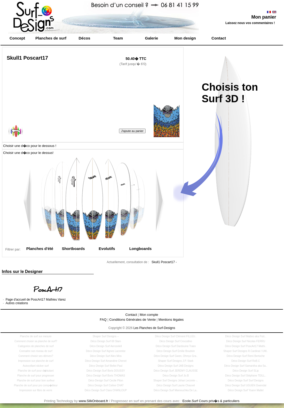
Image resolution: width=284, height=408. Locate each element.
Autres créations (17, 303)
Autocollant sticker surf (36, 365)
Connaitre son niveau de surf (35, 351)
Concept (17, 38)
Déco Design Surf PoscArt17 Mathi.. (245, 346)
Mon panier (263, 17)
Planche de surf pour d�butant (35, 370)
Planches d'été (39, 248)
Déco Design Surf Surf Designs (245, 380)
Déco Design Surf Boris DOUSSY (105, 370)
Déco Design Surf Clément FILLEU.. (175, 336)
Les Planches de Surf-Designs (154, 328)
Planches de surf (50, 38)
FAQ (103, 319)
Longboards (140, 248)
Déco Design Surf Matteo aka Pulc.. (245, 336)
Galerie (151, 38)
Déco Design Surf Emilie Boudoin (176, 351)
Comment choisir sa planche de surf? (35, 341)
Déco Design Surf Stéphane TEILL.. (245, 375)
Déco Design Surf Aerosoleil (106, 346)
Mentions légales (171, 319)
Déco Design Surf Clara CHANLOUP (106, 390)
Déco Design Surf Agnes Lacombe (105, 351)
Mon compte (149, 315)
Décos (84, 38)
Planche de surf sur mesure (35, 336)
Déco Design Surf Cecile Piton (105, 380)
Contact (218, 38)
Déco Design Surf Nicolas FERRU (245, 341)
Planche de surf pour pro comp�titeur (36, 385)
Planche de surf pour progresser (35, 375)
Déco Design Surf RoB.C (245, 360)
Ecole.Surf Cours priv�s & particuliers (210, 401)
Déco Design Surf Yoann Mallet (245, 390)
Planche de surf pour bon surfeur (36, 380)
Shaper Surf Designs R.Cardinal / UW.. (245, 351)
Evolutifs (107, 248)
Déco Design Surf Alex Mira (105, 356)
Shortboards (73, 248)
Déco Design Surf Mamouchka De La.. (176, 390)
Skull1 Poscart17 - (164, 262)
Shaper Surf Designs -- (106, 336)
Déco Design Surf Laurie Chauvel (175, 385)
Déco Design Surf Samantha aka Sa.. (245, 365)
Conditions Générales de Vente (132, 319)
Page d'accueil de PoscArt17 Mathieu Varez (36, 299)
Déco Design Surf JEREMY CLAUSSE (176, 370)
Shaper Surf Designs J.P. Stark (175, 360)
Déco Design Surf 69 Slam (106, 341)
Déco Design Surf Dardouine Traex (176, 346)
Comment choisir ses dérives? (36, 356)
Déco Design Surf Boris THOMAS (105, 375)
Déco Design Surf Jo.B (176, 375)
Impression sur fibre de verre (35, 390)
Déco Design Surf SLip (246, 370)
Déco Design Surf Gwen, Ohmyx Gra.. (176, 356)
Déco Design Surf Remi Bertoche (246, 356)
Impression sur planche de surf (35, 360)
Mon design (185, 38)
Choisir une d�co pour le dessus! (28, 153)
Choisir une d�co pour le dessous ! (29, 146)
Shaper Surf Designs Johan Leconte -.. (175, 380)
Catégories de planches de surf (35, 346)
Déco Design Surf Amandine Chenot (106, 360)
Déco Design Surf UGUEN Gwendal (245, 385)
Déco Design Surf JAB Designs (175, 365)
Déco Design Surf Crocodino (175, 341)
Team (118, 38)
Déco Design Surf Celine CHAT (106, 385)
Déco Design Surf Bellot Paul (105, 365)
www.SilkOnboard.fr (93, 401)
